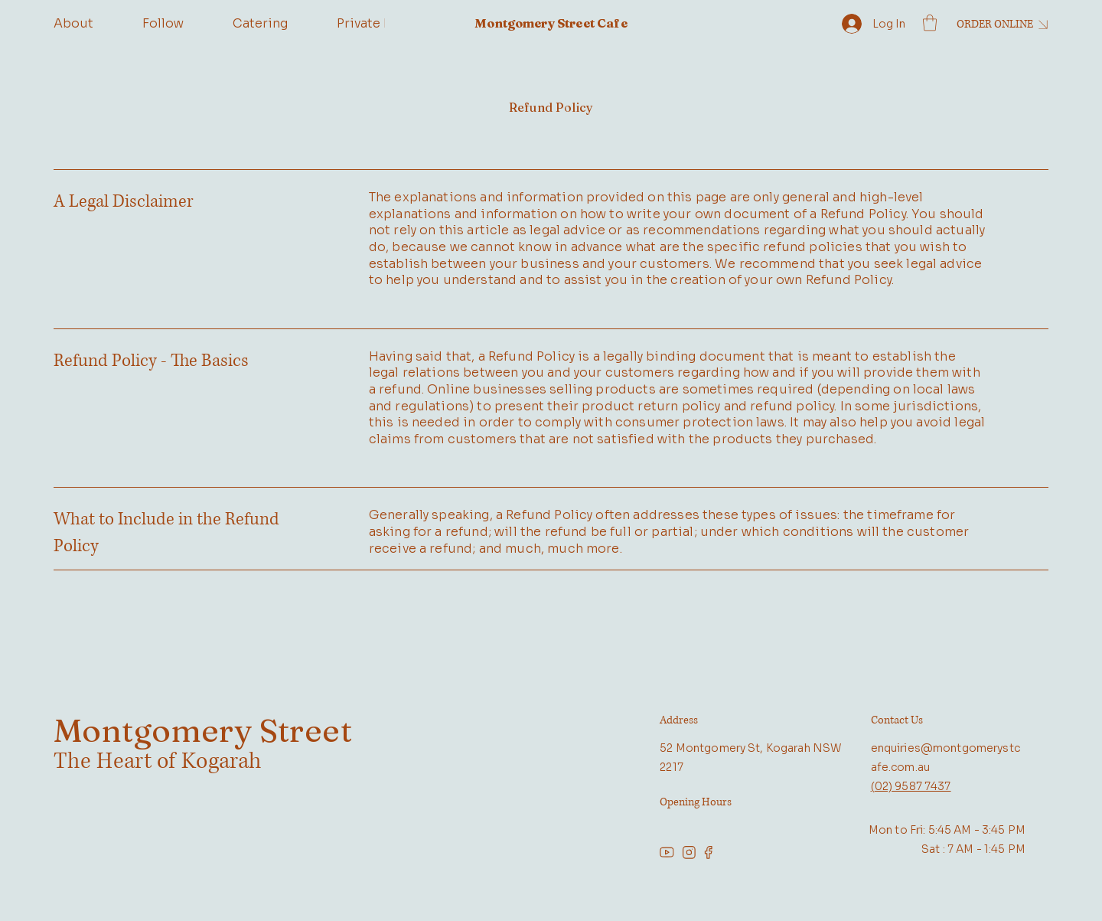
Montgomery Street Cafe (551, 23)
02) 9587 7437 (913, 786)
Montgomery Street (203, 730)
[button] (930, 23)
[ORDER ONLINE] (999, 24)
